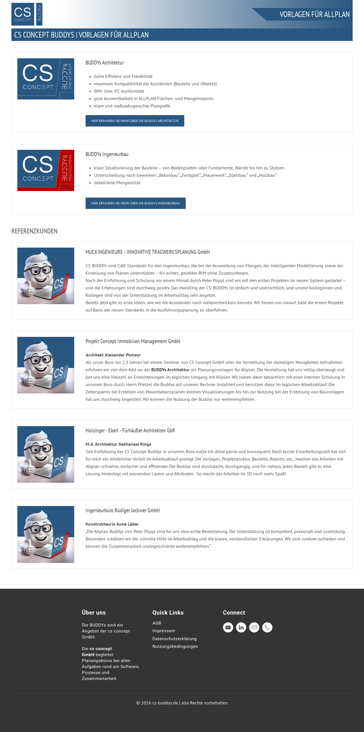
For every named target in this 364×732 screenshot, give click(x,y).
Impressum (163, 630)
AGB (156, 623)
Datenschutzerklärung (174, 638)
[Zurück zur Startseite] (26, 14)
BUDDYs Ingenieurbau (107, 154)
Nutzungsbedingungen (175, 646)
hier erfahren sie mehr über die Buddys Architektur (135, 121)
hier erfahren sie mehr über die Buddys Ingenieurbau (135, 203)
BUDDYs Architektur (105, 62)
